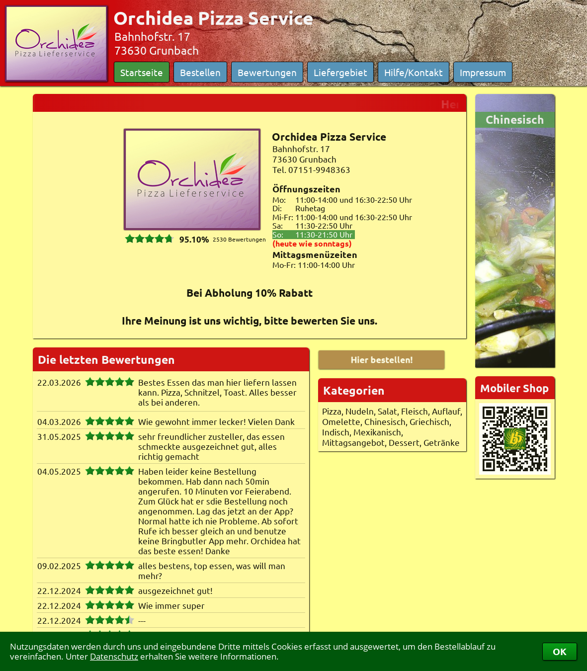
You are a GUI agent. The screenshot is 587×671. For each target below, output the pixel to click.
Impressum (483, 72)
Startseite (141, 72)
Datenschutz (114, 656)
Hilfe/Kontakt (413, 72)
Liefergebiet (340, 72)
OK (560, 651)
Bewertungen (267, 72)
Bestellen (200, 72)
